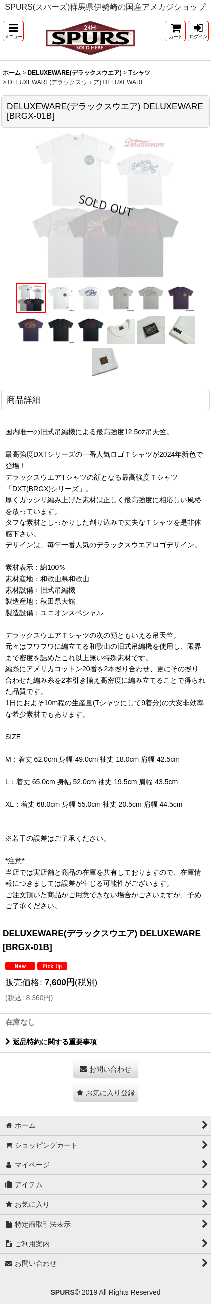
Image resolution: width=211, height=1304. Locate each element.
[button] (13, 31)
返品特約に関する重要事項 (51, 1042)
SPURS (62, 1292)
